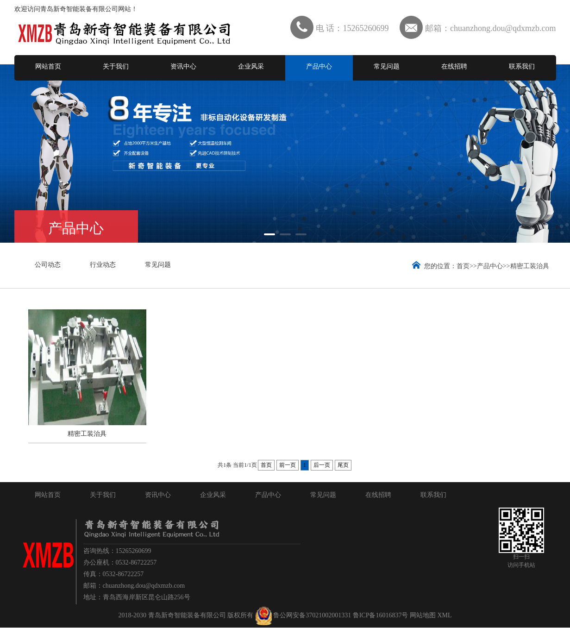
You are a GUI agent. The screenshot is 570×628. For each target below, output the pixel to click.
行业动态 (103, 264)
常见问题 (387, 66)
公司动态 (48, 264)
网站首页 (48, 66)
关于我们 (116, 66)
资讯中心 (183, 66)
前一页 (287, 465)
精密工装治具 (529, 266)
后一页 (321, 465)
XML (444, 615)
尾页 (343, 465)
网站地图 (423, 615)
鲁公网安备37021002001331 (312, 615)
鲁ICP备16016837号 (380, 615)
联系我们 (522, 66)
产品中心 (319, 66)
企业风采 (251, 66)
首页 (463, 266)
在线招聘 (454, 66)
